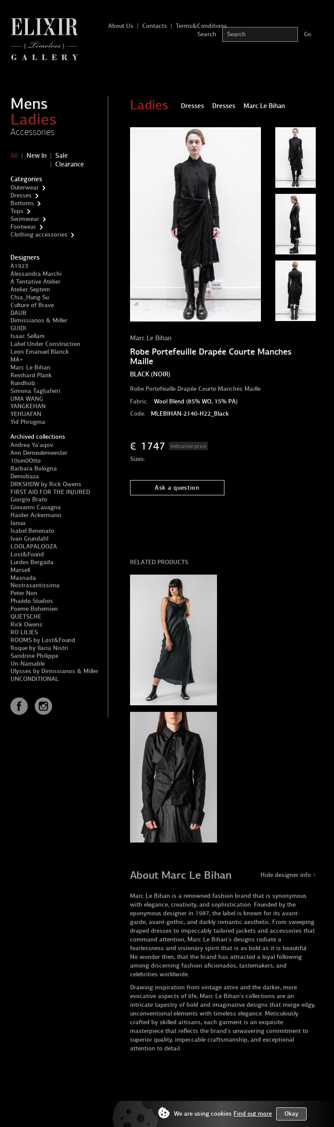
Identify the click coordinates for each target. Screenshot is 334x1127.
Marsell (20, 570)
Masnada (23, 578)
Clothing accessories (38, 234)
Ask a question (177, 487)
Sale (61, 155)
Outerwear (24, 187)
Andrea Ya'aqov (31, 445)
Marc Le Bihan (30, 367)
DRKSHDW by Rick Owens (45, 484)
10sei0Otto (25, 460)
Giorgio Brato (28, 499)
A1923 (19, 266)
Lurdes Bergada (31, 562)
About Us (121, 26)
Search (206, 34)
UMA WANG (26, 399)
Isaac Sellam (27, 336)
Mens (29, 103)
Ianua (18, 523)
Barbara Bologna (33, 468)
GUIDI (18, 328)
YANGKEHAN (28, 406)
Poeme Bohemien (34, 609)
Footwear (23, 226)
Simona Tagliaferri (35, 391)
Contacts (154, 26)
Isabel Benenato (32, 531)
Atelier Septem (30, 289)
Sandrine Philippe (34, 656)
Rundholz (22, 383)
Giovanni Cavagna (35, 507)
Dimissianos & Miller (38, 320)
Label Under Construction (45, 344)
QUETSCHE (25, 616)
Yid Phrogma (27, 422)
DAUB (18, 313)
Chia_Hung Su (29, 297)
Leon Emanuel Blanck (39, 351)
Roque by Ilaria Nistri (39, 648)
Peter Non (23, 593)
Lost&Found (27, 554)
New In (37, 155)
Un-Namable (27, 663)
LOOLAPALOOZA (33, 546)
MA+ (16, 359)
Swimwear (24, 219)
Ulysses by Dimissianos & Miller (54, 671)
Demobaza (24, 476)
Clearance (69, 164)
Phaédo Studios (31, 601)
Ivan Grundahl (29, 538)
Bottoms (22, 203)
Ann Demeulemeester (38, 453)
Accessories (32, 132)
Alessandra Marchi (36, 274)
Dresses (21, 195)
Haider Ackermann (35, 515)
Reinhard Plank (31, 375)
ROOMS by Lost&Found (42, 640)
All (14, 155)
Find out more (253, 1113)
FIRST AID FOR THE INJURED (50, 492)
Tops (16, 211)
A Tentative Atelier (35, 281)
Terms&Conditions (201, 26)
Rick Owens (26, 624)
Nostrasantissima (35, 585)
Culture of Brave (32, 305)
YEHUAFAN (25, 414)
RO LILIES (24, 632)
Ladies (33, 119)
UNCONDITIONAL (34, 679)
